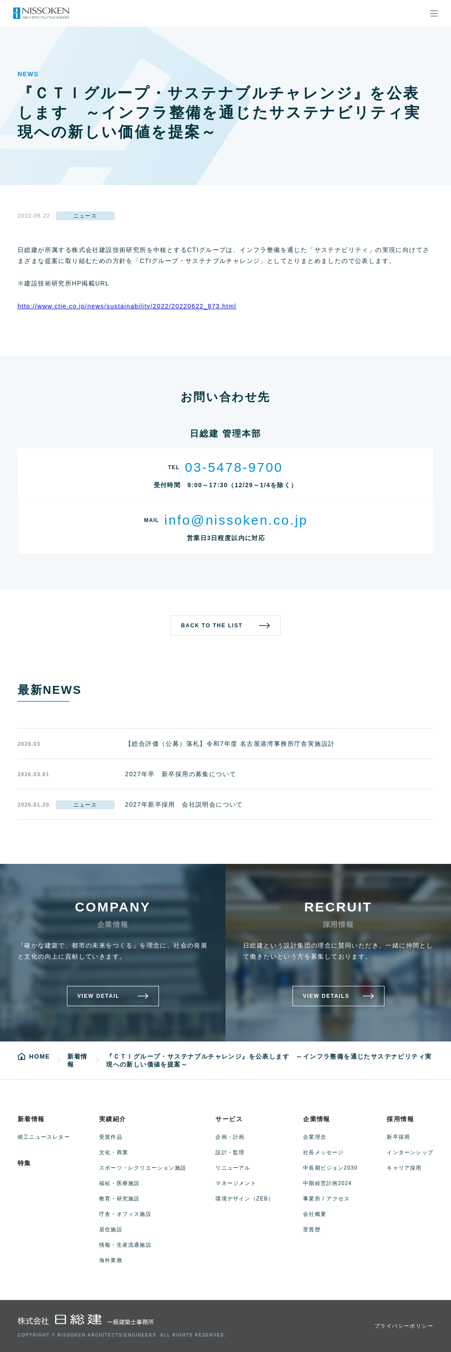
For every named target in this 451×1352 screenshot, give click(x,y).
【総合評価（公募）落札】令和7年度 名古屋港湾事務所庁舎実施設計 (230, 743)
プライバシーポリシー (403, 1326)
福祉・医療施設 (119, 1183)
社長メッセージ (323, 1152)
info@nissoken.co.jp (236, 520)
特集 (24, 1163)
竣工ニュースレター (44, 1137)
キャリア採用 (404, 1168)
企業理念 (314, 1137)
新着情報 (31, 1118)
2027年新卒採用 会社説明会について (184, 804)
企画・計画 (229, 1137)
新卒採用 (398, 1137)
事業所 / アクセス (326, 1199)
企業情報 (316, 1118)
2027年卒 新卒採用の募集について (180, 774)
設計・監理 (229, 1152)
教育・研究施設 (119, 1199)
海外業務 (110, 1260)
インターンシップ (410, 1152)
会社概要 (314, 1214)
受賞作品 (110, 1137)
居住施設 (110, 1229)
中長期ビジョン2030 (330, 1168)
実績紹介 (112, 1118)
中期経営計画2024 (327, 1183)
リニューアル (232, 1168)
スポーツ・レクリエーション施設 (142, 1168)
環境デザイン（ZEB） (244, 1199)
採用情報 (400, 1118)
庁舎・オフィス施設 (125, 1214)
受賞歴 (312, 1229)
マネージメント (235, 1183)
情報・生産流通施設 (125, 1245)
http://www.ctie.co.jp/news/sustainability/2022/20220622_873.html (127, 306)
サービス (229, 1118)
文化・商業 (113, 1152)
